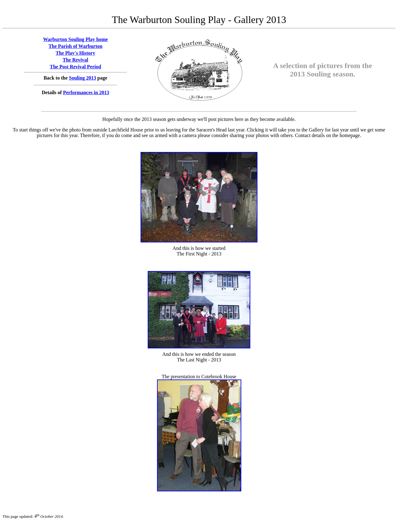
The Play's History (75, 53)
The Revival (75, 59)
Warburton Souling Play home (75, 39)
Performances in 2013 (86, 92)
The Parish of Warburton (76, 46)
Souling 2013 (82, 77)
